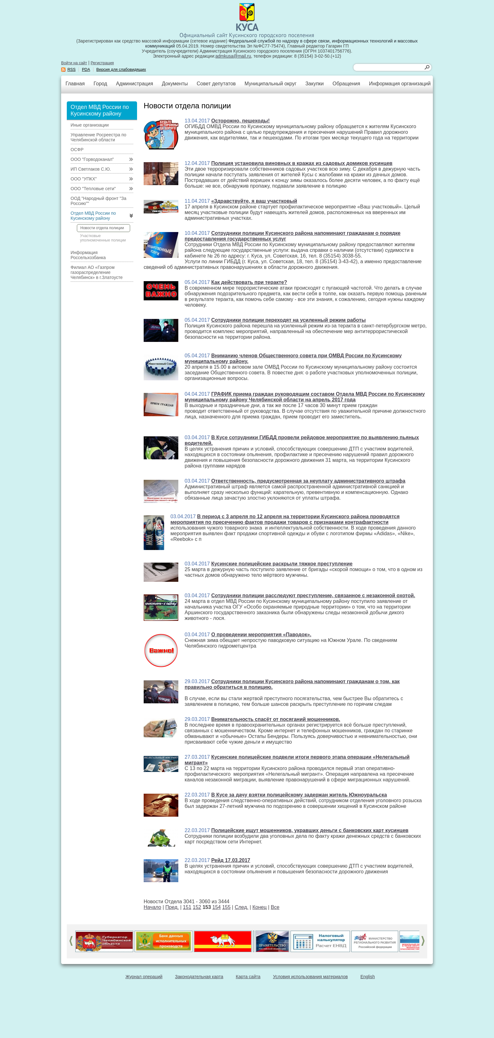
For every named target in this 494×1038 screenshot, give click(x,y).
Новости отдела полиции (102, 228)
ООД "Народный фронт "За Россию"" (98, 201)
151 (187, 907)
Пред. (172, 907)
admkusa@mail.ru (233, 56)
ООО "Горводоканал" (92, 159)
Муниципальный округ (270, 83)
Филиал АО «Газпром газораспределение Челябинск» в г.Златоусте (97, 272)
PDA (86, 69)
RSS (71, 69)
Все (275, 907)
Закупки (314, 83)
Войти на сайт (74, 63)
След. (241, 907)
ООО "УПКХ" (84, 178)
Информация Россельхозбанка (88, 255)
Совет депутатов (216, 83)
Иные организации (90, 125)
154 (216, 907)
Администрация (134, 83)
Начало (152, 907)
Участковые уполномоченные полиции (103, 238)
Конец (259, 907)
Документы (175, 83)
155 (226, 907)
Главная (75, 83)
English (367, 976)
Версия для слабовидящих (121, 69)
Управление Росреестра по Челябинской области (98, 137)
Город (100, 83)
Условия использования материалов (310, 976)
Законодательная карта (199, 976)
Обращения (346, 83)
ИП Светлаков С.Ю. (91, 169)
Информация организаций (400, 83)
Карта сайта (248, 976)
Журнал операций (143, 976)
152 (197, 907)
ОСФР (77, 149)
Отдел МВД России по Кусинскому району (93, 216)
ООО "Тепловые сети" (93, 188)
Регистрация (102, 63)
